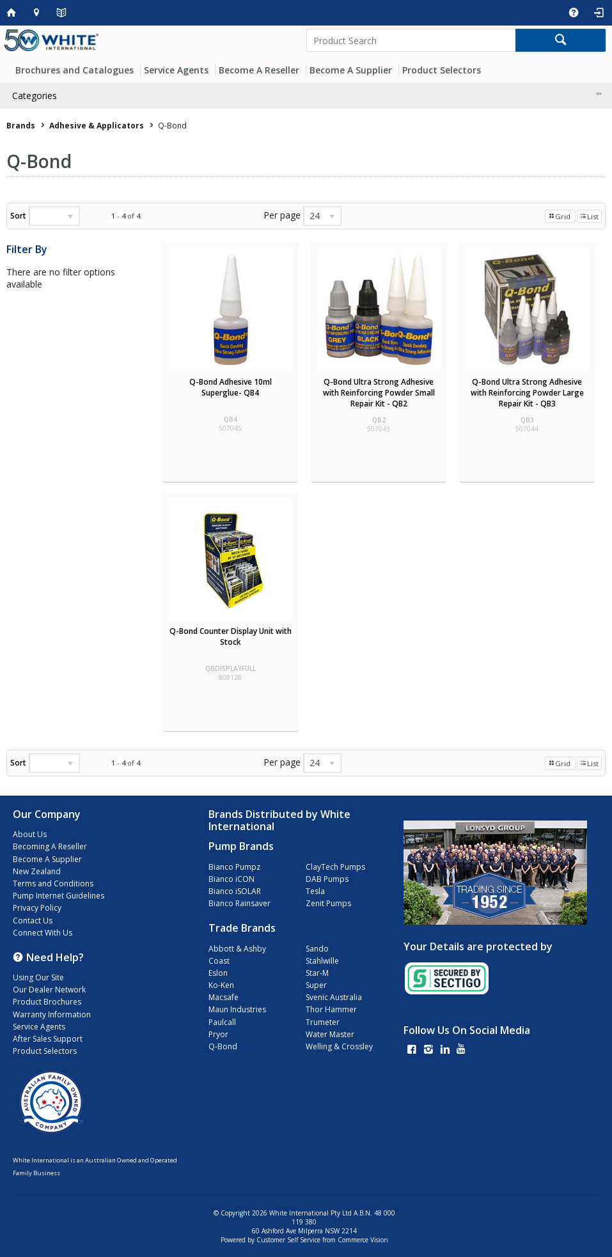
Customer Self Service (288, 1239)
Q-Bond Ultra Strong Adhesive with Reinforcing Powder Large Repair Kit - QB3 (527, 392)
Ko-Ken (221, 985)
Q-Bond (222, 1046)
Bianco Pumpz (234, 866)
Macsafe (223, 997)
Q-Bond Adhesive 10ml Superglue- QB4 (230, 387)
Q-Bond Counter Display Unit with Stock (230, 636)
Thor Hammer (331, 1009)
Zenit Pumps (328, 903)
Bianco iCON (231, 879)
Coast (219, 960)
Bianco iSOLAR (234, 891)
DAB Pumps (327, 879)
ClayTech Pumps (335, 866)
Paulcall (222, 1022)
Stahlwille (322, 960)
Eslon (218, 973)
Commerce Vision (363, 1239)
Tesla (315, 891)
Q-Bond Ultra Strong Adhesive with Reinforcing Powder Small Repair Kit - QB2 (379, 392)
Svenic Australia (334, 997)
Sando (317, 948)
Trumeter (323, 1022)
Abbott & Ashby (237, 948)
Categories (34, 95)
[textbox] (411, 40)
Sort (18, 215)
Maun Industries (237, 1009)
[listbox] (54, 216)
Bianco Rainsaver (239, 903)
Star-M (317, 973)
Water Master (330, 1034)
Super (316, 985)
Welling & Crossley (339, 1046)
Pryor (218, 1034)
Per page (282, 215)
